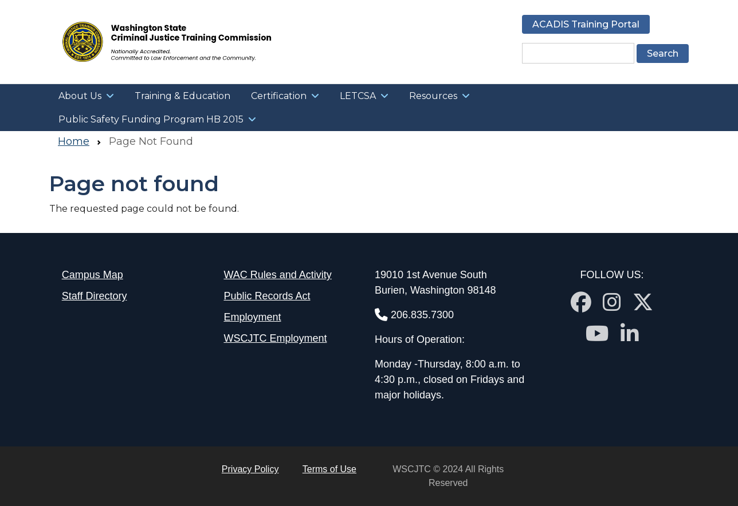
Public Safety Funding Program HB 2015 (151, 119)
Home (73, 141)
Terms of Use (329, 469)
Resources (433, 95)
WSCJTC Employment (275, 338)
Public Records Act (266, 296)
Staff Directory (94, 296)
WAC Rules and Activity (277, 274)
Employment (252, 317)
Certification (279, 95)
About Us (79, 95)
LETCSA (358, 95)
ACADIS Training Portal (585, 24)
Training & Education (182, 95)
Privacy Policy (250, 469)
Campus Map (92, 274)
